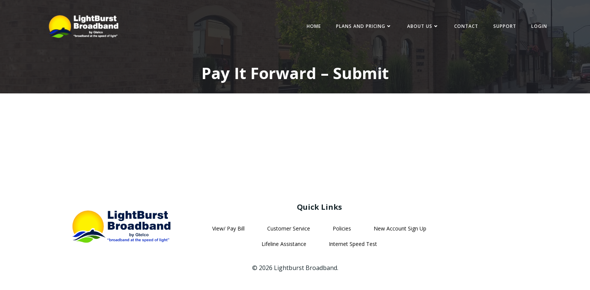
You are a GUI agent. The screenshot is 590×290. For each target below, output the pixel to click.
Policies (342, 228)
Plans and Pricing (364, 26)
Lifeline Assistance (284, 243)
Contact (466, 26)
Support (504, 26)
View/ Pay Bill (228, 228)
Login (539, 26)
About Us (423, 26)
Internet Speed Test (353, 243)
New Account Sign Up (400, 228)
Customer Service (288, 228)
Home (314, 26)
